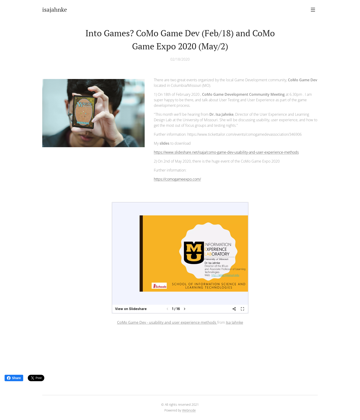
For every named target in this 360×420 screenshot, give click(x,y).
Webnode (189, 410)
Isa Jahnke (234, 322)
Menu (313, 9)
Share (14, 378)
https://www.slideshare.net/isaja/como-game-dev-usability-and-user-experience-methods (226, 152)
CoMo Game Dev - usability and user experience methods (167, 322)
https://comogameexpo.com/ (177, 179)
